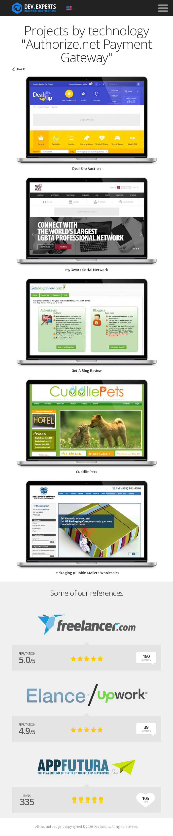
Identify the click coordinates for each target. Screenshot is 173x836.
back (21, 69)
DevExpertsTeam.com (34, 8)
